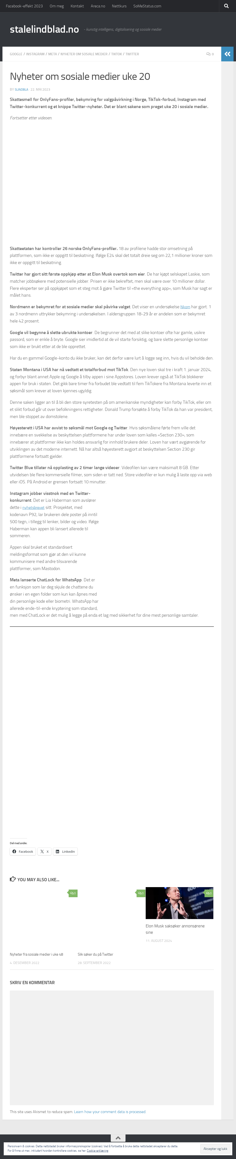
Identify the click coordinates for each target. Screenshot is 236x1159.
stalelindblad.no (44, 29)
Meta (58, 54)
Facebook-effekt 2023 (24, 6)
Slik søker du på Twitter (98, 954)
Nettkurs (119, 6)
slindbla (22, 89)
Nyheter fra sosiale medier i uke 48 (41, 954)
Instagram (38, 54)
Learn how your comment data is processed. (110, 1111)
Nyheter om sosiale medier (94, 54)
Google (17, 54)
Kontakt (77, 6)
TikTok (131, 54)
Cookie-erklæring (97, 1150)
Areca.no (98, 6)
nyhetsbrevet (34, 507)
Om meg (57, 6)
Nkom (185, 306)
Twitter (148, 54)
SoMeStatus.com (147, 6)
